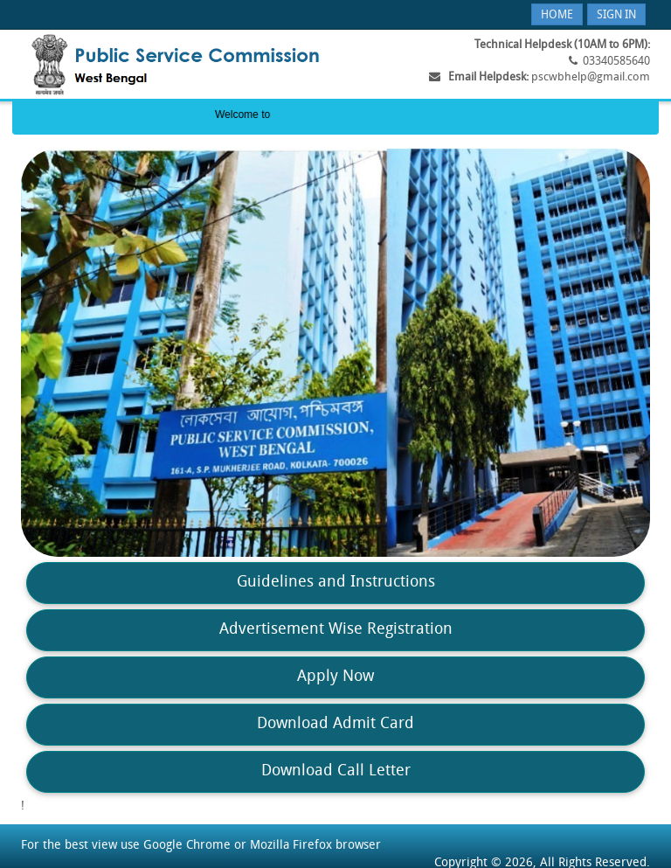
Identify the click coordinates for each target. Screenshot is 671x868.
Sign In (616, 15)
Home (557, 15)
